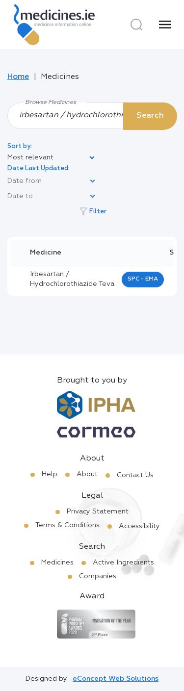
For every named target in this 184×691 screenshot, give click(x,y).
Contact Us (135, 475)
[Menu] (165, 24)
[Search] (136, 24)
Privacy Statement (98, 511)
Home (18, 77)
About (87, 474)
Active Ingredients (123, 562)
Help (49, 474)
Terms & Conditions (67, 525)
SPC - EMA (143, 279)
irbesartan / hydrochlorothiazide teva (72, 279)
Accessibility (139, 526)
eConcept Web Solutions (115, 678)
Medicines (57, 562)
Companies (97, 576)
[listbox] (51, 158)
